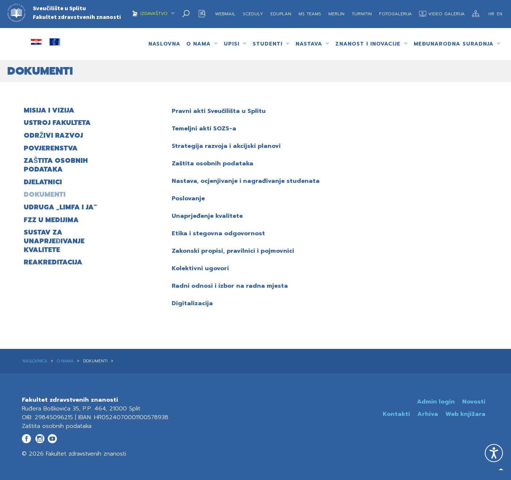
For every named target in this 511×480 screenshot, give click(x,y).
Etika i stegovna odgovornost (218, 233)
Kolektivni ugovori (200, 268)
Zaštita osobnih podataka (212, 163)
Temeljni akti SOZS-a (204, 128)
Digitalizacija (192, 303)
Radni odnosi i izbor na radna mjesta (230, 286)
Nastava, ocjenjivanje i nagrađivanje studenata (246, 181)
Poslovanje (188, 198)
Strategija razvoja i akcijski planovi (226, 146)
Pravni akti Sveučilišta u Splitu (219, 111)
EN (499, 14)
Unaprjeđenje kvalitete (207, 216)
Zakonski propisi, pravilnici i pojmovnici (233, 251)
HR (491, 14)
